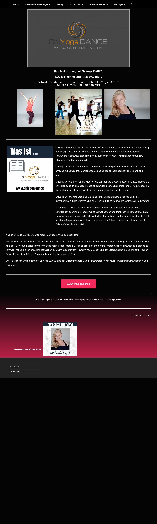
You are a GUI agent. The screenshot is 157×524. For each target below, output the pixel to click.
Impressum (14, 366)
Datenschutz (15, 371)
